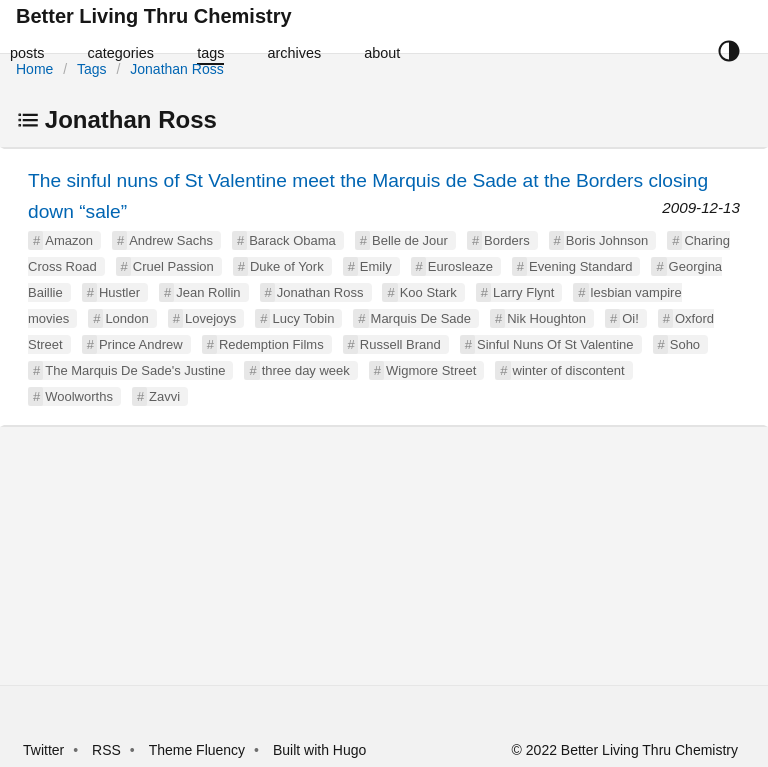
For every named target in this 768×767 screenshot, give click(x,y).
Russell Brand (400, 344)
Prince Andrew (141, 344)
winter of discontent (569, 370)
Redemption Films (271, 344)
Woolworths (79, 396)
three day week (306, 370)
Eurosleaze (460, 266)
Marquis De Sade (421, 318)
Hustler (119, 292)
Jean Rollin (208, 292)
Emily (376, 266)
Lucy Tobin (303, 318)
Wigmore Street (431, 370)
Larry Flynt (523, 292)
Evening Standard (580, 266)
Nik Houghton (546, 318)
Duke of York (287, 266)
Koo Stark (428, 292)
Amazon (69, 240)
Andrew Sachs (171, 240)
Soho (685, 344)
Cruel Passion (173, 266)
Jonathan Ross (176, 69)
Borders (507, 240)
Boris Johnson (607, 240)
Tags (92, 69)
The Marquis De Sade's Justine (135, 370)
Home (34, 69)
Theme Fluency (199, 750)
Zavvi (164, 396)
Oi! (630, 318)
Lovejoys (210, 318)
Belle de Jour (410, 240)
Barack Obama (292, 240)
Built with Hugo (319, 750)
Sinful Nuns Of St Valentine (555, 344)
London (126, 318)
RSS (106, 750)
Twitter (43, 750)
